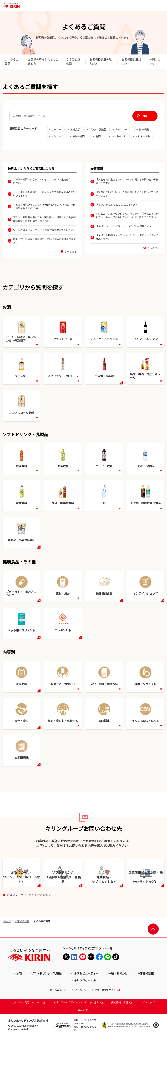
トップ (7, 969)
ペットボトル (119, 136)
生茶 (98, 136)
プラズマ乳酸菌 (97, 129)
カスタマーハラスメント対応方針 (29, 943)
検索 (145, 116)
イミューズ (57, 136)
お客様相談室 (22, 969)
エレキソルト (142, 136)
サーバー (56, 129)
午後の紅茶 (79, 136)
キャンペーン (122, 129)
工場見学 (75, 129)
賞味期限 (144, 129)
